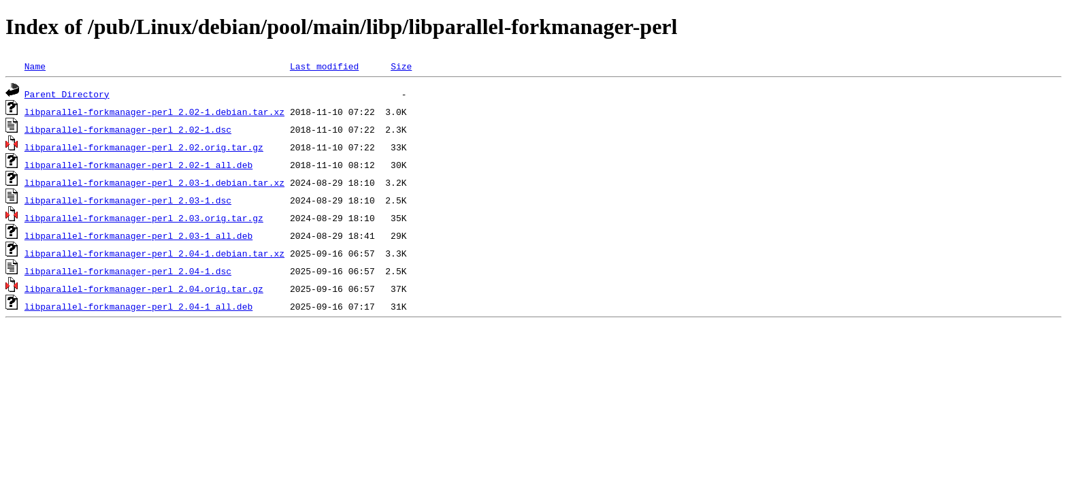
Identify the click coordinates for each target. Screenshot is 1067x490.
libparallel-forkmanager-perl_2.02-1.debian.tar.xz (154, 111)
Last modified (324, 66)
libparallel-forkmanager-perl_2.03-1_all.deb (138, 235)
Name (35, 66)
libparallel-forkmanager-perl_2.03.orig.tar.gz (143, 218)
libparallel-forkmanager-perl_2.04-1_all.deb (138, 306)
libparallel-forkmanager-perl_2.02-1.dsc (127, 129)
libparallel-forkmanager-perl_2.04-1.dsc (127, 271)
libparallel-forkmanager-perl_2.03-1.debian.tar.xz (154, 182)
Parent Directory (67, 94)
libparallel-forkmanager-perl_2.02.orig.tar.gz (143, 147)
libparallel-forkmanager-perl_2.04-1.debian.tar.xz (154, 253)
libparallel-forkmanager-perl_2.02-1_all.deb (138, 165)
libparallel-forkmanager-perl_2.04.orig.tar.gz (143, 288)
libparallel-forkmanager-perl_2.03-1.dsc (127, 200)
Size (401, 66)
